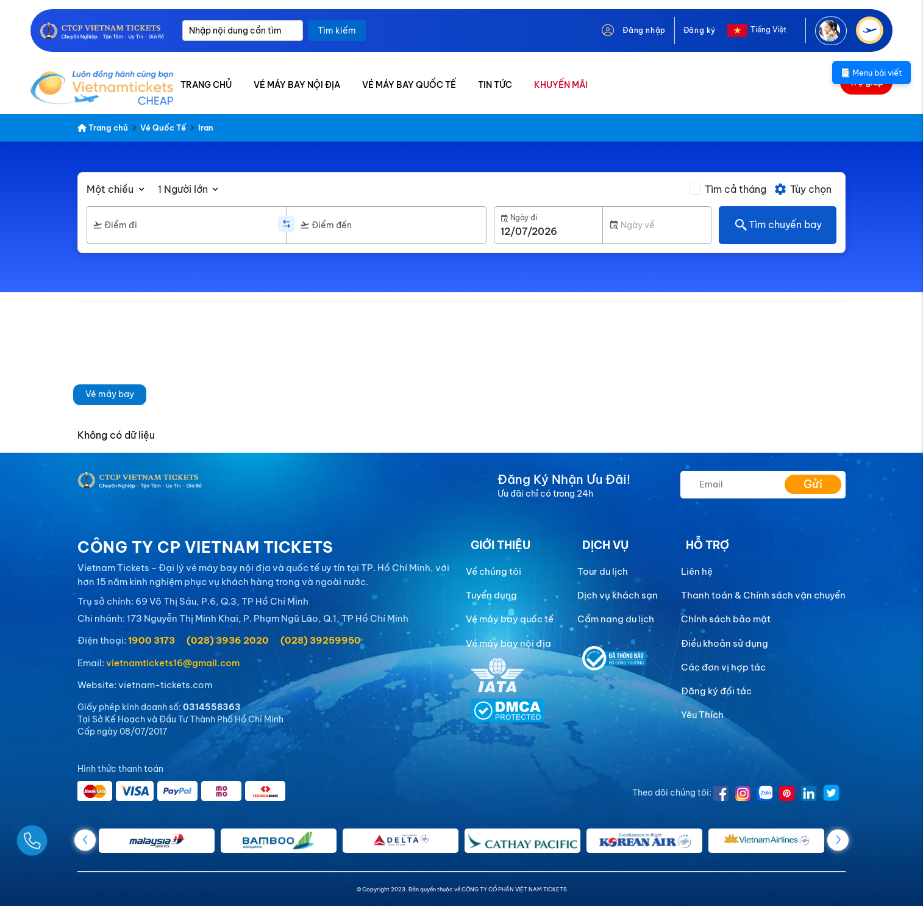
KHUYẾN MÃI (561, 84)
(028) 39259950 (320, 640)
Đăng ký (699, 30)
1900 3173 (151, 640)
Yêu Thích (702, 715)
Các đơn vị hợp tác (723, 667)
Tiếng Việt (768, 29)
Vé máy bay (109, 394)
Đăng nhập (643, 30)
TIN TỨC (495, 84)
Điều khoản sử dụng (724, 643)
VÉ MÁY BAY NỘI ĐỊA (297, 84)
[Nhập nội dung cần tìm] (242, 30)
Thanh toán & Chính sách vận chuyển (763, 595)
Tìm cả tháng (735, 189)
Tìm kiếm (337, 30)
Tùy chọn (803, 189)
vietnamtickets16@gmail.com (173, 663)
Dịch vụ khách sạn (617, 595)
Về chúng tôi (493, 571)
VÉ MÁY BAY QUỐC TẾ (409, 84)
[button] (838, 839)
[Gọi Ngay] (61, 836)
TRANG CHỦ (206, 84)
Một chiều (110, 189)
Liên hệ (697, 571)
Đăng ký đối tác (716, 691)
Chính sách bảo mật (726, 619)
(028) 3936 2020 (228, 640)
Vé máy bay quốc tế (510, 619)
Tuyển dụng (491, 595)
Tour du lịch (602, 571)
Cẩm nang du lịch (615, 619)
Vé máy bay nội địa (508, 643)
